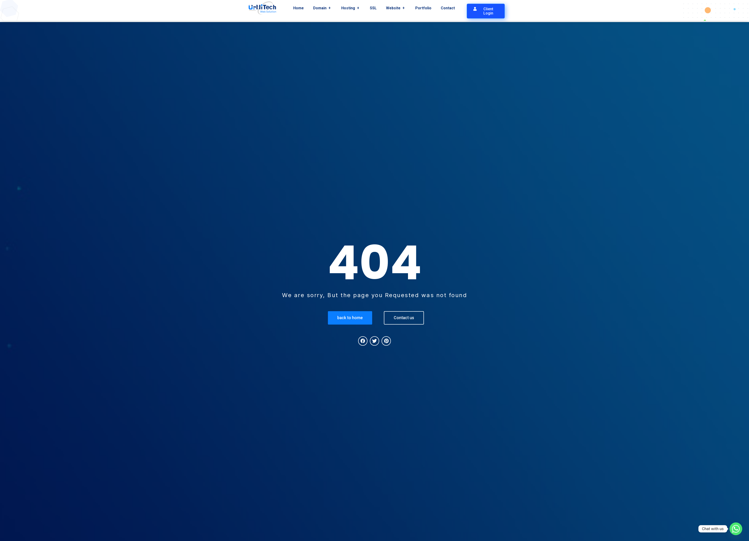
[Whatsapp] (736, 528)
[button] (486, 8)
